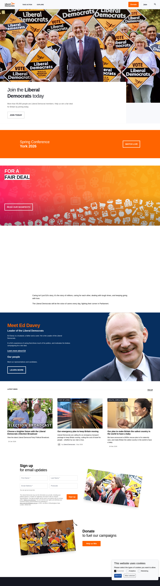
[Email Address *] (34, 486)
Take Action (27, 6)
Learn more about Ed (16, 351)
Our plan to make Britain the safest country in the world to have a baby (128, 432)
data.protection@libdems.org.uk (28, 503)
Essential (120, 571)
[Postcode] (63, 486)
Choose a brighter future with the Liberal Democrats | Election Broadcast (26, 432)
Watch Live (131, 144)
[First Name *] (34, 478)
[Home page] (10, 4)
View (80, 196)
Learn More (16, 370)
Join (11, 89)
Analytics (132, 571)
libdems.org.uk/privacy (30, 500)
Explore (40, 6)
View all (150, 390)
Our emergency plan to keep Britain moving (77, 431)
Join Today (16, 115)
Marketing (144, 571)
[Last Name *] (63, 478)
